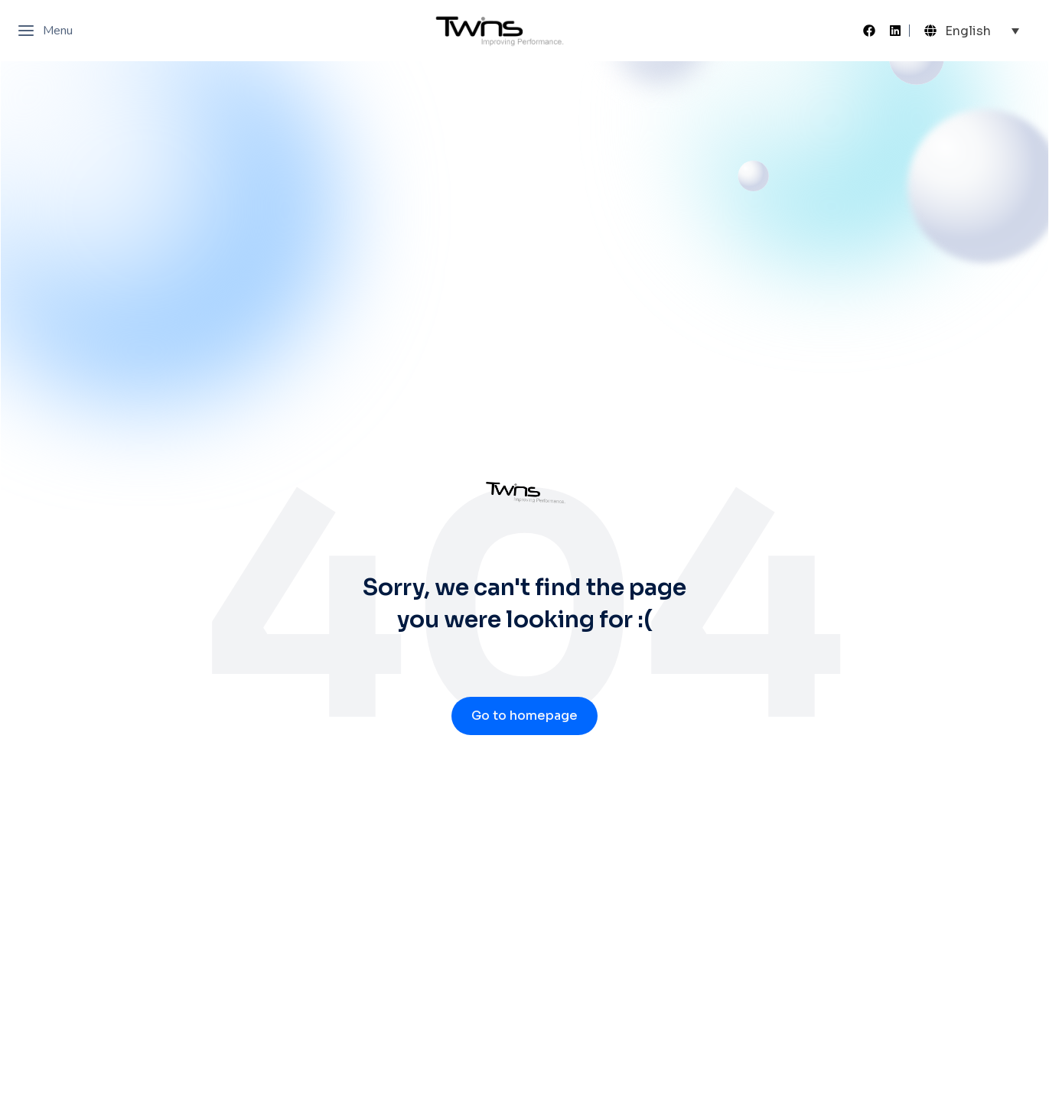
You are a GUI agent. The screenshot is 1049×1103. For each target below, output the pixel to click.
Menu (45, 30)
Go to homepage (524, 716)
